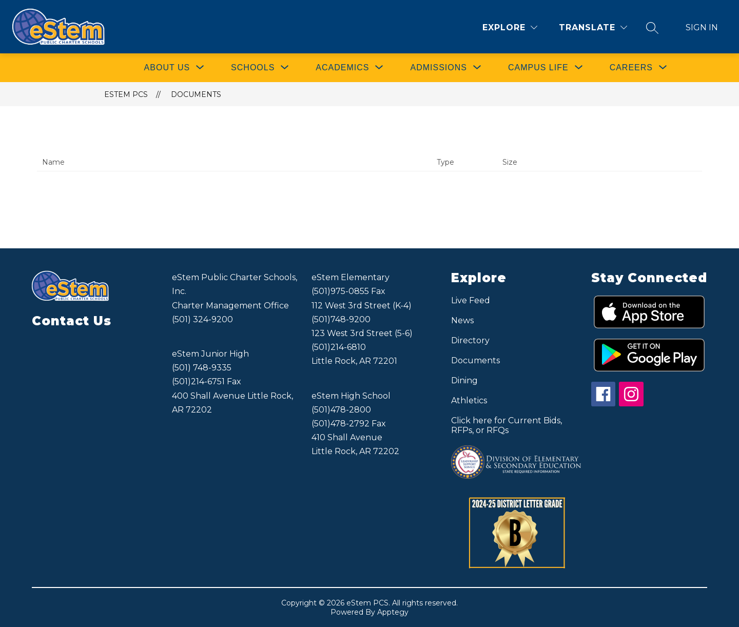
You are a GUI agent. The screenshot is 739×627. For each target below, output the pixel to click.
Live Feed (470, 300)
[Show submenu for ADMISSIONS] (438, 68)
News (462, 320)
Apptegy (393, 612)
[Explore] (510, 27)
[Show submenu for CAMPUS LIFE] (538, 68)
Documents (196, 94)
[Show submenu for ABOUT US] (167, 68)
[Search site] (652, 28)
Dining (464, 380)
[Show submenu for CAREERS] (631, 68)
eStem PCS (126, 94)
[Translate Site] (593, 27)
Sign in (702, 27)
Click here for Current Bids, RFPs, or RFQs (506, 425)
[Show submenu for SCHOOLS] (253, 68)
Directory (470, 340)
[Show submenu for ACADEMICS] (342, 68)
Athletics (469, 400)
